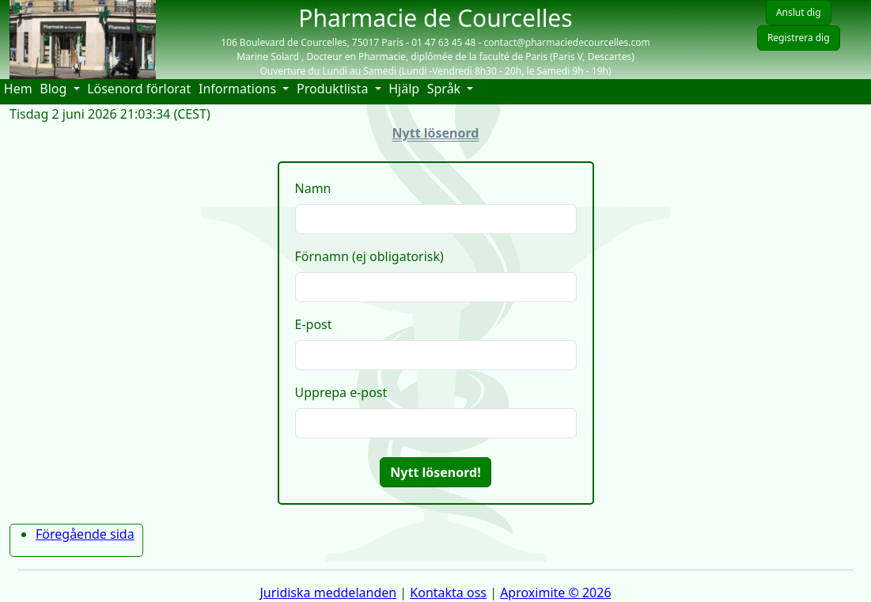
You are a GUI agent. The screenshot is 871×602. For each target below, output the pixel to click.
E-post (313, 324)
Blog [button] (55, 88)
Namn (313, 188)
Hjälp (405, 88)
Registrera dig (798, 37)
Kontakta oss (448, 592)
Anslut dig (798, 12)
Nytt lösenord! (435, 472)
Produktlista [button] (334, 88)
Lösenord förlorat (139, 88)
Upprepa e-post (341, 392)
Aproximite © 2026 (555, 592)
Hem (20, 88)
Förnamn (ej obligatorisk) (369, 256)
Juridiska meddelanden (327, 592)
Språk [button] (445, 88)
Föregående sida (85, 534)
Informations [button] (239, 88)
